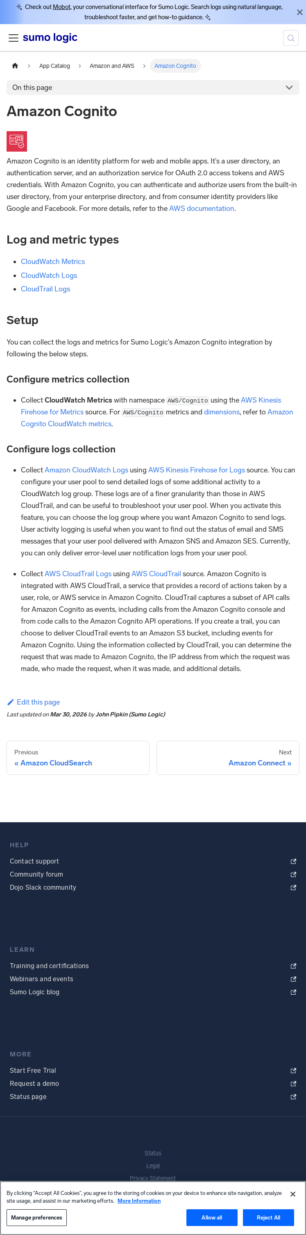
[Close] (300, 12)
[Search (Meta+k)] (291, 38)
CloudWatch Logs (49, 275)
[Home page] (15, 66)
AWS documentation (201, 208)
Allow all (212, 1218)
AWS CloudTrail (156, 573)
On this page (32, 87)
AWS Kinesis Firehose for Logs (196, 469)
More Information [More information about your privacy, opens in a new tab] (139, 1201)
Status (153, 1153)
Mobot (61, 7)
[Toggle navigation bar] (13, 38)
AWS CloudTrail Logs (78, 573)
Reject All (268, 1218)
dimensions (222, 411)
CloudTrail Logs (45, 288)
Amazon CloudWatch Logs (86, 469)
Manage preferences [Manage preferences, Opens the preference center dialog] (36, 1218)
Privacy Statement (153, 1178)
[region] (153, 1208)
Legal (153, 1165)
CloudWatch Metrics (53, 261)
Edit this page (33, 702)
